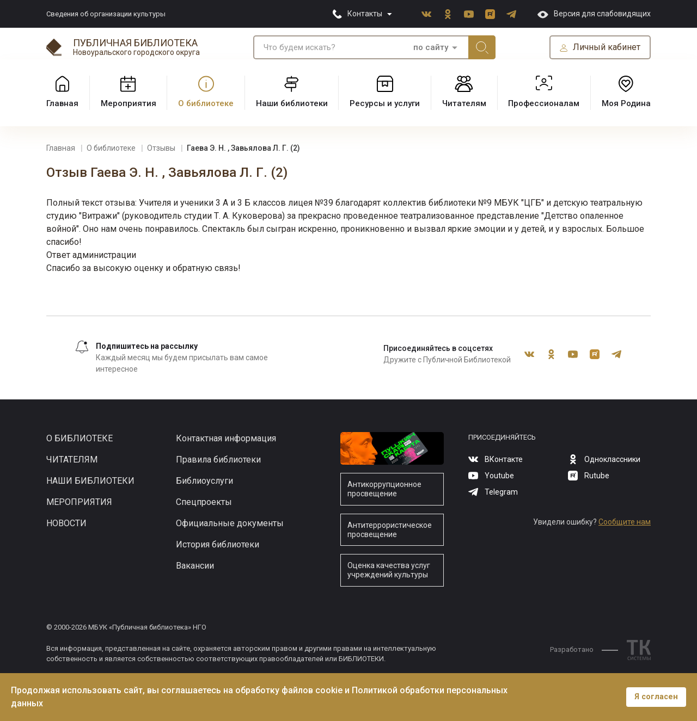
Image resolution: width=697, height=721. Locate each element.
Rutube (490, 14)
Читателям (71, 459)
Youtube (469, 14)
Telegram (511, 14)
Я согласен (656, 696)
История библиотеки (217, 544)
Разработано (584, 649)
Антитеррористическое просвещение (389, 530)
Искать (482, 47)
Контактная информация (226, 438)
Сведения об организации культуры (106, 14)
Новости (66, 523)
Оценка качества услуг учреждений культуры (388, 570)
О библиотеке (79, 438)
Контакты (364, 13)
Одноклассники (447, 14)
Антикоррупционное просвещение (384, 489)
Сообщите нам (624, 521)
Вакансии (195, 565)
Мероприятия (79, 502)
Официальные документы (230, 523)
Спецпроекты (204, 502)
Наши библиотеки (90, 481)
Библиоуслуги (204, 481)
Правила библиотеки (218, 459)
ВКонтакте (426, 14)
